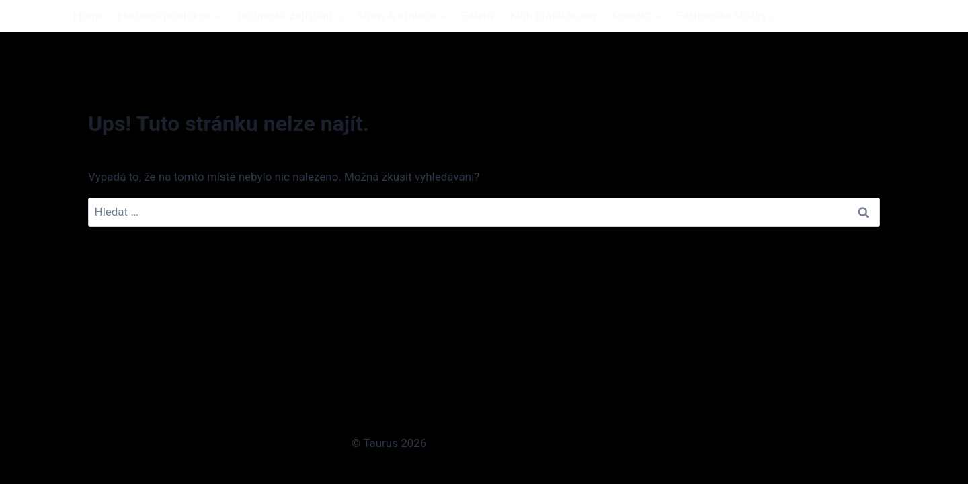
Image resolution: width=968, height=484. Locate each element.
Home (88, 15)
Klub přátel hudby (554, 15)
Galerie (478, 15)
